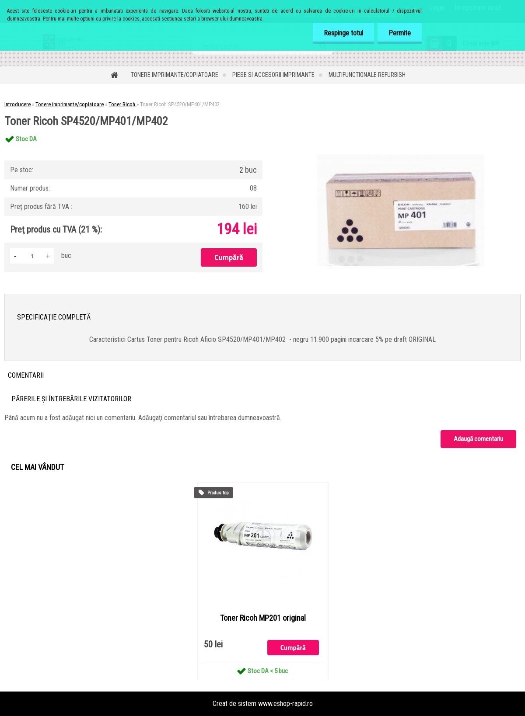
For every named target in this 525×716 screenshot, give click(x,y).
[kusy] (32, 256)
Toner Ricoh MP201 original (263, 618)
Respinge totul (343, 33)
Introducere (17, 104)
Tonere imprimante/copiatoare (174, 74)
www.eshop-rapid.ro (285, 703)
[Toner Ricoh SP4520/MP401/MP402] (400, 130)
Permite (399, 33)
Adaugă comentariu (478, 439)
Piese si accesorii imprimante (273, 74)
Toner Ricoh (122, 104)
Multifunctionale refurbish (367, 74)
